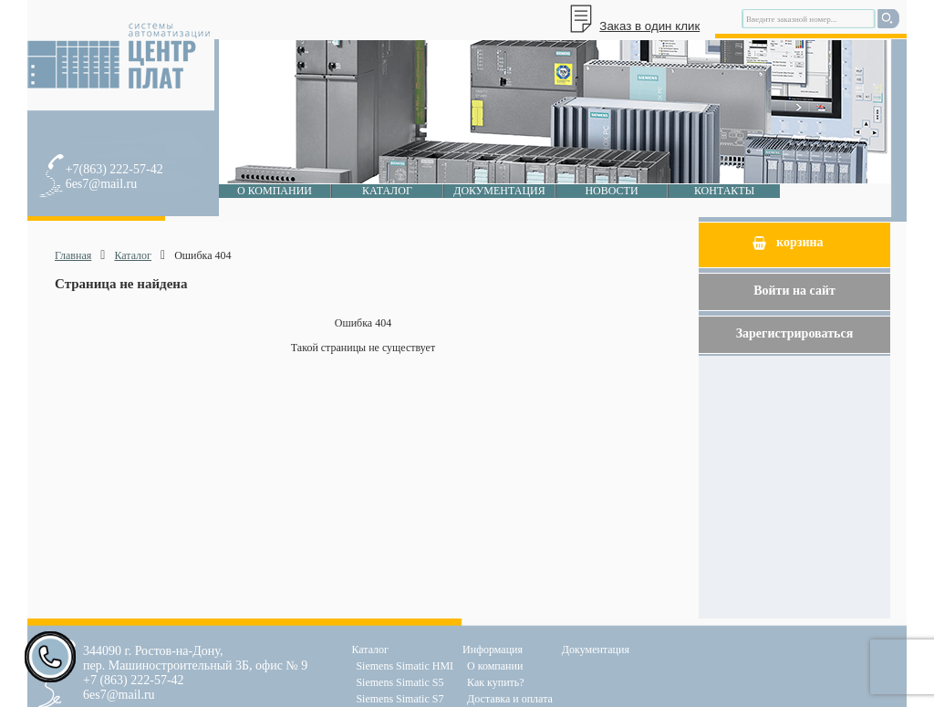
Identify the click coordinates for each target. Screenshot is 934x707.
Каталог (387, 190)
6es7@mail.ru (102, 184)
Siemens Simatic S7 (399, 698)
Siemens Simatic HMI (404, 666)
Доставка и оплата (510, 698)
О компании (274, 190)
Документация (499, 190)
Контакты (724, 190)
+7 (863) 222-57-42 (133, 680)
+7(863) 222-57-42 (114, 169)
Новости (611, 190)
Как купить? (495, 682)
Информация (492, 649)
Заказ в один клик (649, 26)
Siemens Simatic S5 (399, 682)
